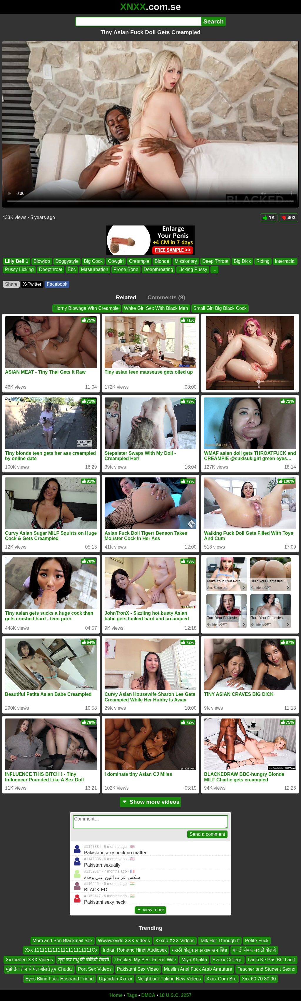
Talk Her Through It (220, 940)
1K (269, 217)
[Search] (138, 21)
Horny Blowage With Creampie (86, 308)
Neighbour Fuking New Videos (169, 978)
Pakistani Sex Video (138, 969)
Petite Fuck (256, 940)
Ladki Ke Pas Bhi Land (271, 959)
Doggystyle (66, 261)
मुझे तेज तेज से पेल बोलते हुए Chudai (39, 969)
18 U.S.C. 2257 (175, 995)
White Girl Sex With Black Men (156, 308)
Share (11, 284)
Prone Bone (125, 269)
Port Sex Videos (94, 969)
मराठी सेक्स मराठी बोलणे (254, 950)
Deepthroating (158, 269)
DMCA (148, 995)
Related (126, 297)
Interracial (285, 261)
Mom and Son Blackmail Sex (63, 940)
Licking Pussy (192, 269)
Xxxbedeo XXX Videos (29, 959)
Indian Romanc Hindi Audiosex (135, 950)
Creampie (139, 261)
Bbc (72, 269)
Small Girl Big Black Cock (220, 308)
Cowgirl (115, 261)
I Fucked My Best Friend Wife (145, 959)
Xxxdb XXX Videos (175, 940)
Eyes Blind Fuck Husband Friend (59, 978)
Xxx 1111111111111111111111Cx (61, 950)
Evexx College (227, 959)
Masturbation (94, 269)
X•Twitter (32, 284)
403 (288, 217)
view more (150, 909)
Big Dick (242, 261)
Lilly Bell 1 (16, 261)
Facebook (57, 284)
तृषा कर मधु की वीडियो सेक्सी (83, 959)
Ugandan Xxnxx (115, 978)
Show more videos (151, 802)
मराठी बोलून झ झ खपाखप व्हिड (199, 950)
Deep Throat (215, 261)
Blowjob (42, 261)
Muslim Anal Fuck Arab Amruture (198, 969)
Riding (263, 261)
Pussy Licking (19, 269)
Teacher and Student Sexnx (266, 969)
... (214, 269)
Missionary (186, 261)
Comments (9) (166, 297)
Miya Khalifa (194, 959)
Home (116, 995)
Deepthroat (50, 269)
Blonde (162, 261)
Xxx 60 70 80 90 (259, 978)
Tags (132, 995)
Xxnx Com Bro (221, 978)
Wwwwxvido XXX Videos (124, 940)
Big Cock (93, 261)
